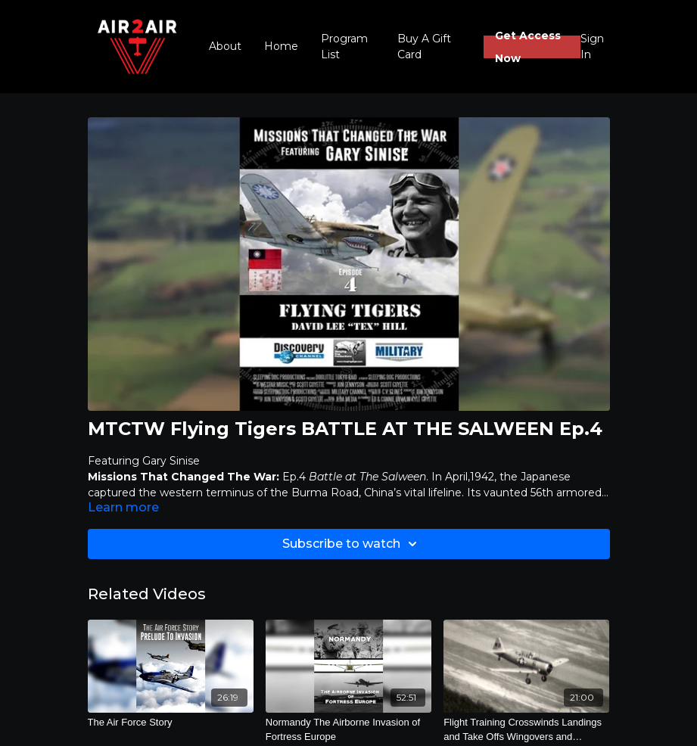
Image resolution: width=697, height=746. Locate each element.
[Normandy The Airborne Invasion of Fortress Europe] (348, 729)
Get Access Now (528, 47)
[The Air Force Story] (171, 722)
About (225, 46)
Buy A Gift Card (424, 46)
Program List (344, 46)
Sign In (592, 46)
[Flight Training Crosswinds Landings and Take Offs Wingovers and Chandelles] (526, 729)
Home (281, 46)
